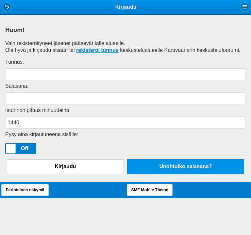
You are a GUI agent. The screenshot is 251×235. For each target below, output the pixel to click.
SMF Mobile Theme (149, 190)
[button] (7, 7)
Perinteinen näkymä (25, 190)
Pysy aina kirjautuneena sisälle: (41, 134)
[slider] (11, 148)
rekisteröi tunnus (97, 50)
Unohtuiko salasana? (185, 166)
